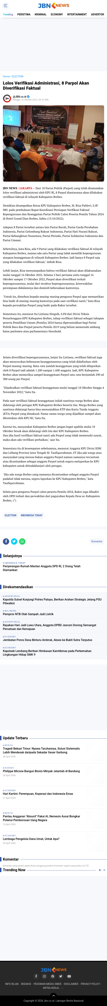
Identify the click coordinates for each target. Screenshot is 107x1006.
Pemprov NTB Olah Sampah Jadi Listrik (28, 614)
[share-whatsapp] (22, 541)
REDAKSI (26, 984)
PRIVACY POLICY (90, 984)
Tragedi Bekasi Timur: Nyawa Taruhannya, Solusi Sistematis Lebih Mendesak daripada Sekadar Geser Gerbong (41, 750)
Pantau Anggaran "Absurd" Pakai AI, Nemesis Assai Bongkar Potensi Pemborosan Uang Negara (41, 818)
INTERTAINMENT (77, 14)
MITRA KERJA (51, 987)
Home (6, 76)
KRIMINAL (40, 14)
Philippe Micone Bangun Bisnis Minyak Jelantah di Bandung (41, 771)
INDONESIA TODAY (32, 515)
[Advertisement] (53, 44)
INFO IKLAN (12, 984)
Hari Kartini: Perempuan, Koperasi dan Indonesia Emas (38, 793)
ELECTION (10, 515)
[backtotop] (53, 996)
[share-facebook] (6, 541)
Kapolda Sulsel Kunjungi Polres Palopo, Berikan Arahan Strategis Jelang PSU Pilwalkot (52, 601)
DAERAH (9, 768)
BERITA (9, 745)
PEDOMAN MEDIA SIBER (47, 984)
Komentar (96, 541)
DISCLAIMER (71, 984)
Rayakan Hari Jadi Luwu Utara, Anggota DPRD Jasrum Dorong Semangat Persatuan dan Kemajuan (49, 627)
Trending (8, 14)
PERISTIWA (23, 14)
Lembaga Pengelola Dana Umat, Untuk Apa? (31, 839)
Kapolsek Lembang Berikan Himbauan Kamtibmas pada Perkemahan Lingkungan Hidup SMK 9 (47, 653)
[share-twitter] (14, 541)
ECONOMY (57, 14)
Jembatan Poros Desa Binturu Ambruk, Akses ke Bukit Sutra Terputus (47, 640)
